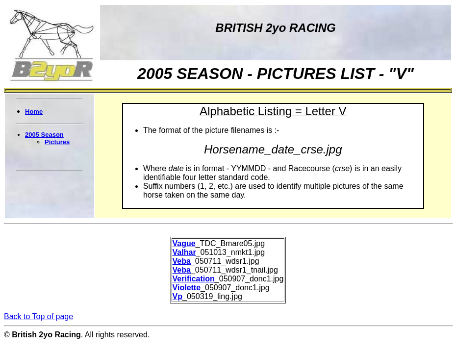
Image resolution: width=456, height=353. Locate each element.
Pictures (57, 142)
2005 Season (44, 134)
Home (34, 111)
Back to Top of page (38, 316)
